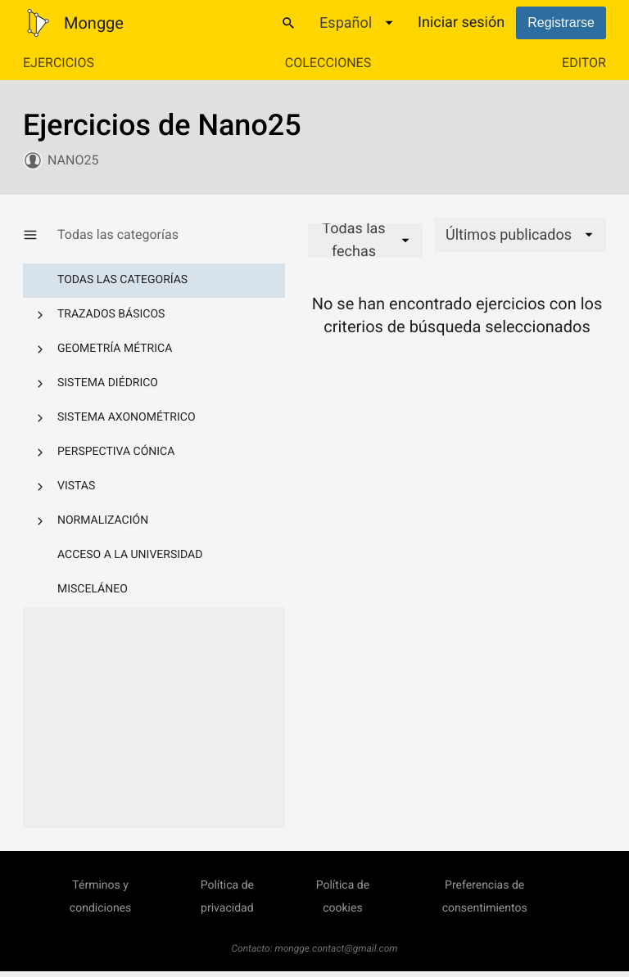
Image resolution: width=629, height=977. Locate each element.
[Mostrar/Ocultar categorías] (40, 235)
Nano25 (73, 160)
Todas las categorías (122, 279)
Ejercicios (58, 62)
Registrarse (561, 22)
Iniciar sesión (461, 22)
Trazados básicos (111, 314)
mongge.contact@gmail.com (336, 948)
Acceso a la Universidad (129, 554)
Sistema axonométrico (126, 417)
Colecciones (328, 62)
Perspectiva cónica (115, 451)
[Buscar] (288, 23)
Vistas (76, 486)
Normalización (102, 520)
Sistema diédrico (107, 382)
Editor (584, 62)
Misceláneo (92, 589)
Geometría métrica (114, 348)
